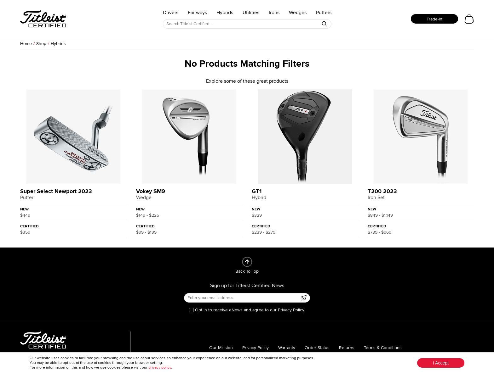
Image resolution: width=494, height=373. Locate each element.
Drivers (170, 12)
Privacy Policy (255, 347)
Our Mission (221, 347)
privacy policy (159, 367)
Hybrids (224, 12)
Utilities (251, 12)
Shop (41, 43)
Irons (274, 12)
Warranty (286, 347)
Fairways (197, 12)
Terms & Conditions (383, 347)
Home (26, 43)
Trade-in (434, 19)
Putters (323, 12)
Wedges (298, 12)
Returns (346, 347)
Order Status (317, 347)
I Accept (441, 362)
